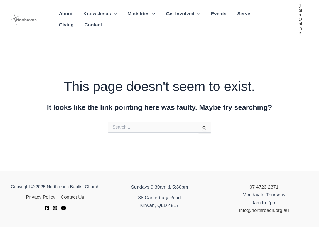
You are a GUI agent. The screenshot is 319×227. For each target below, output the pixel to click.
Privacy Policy (41, 197)
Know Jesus (97, 13)
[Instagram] (55, 208)
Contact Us (72, 197)
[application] (111, 13)
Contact (67, 25)
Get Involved (178, 13)
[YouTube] (63, 208)
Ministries (138, 13)
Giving (259, 13)
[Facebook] (46, 208)
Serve (236, 13)
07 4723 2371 (263, 187)
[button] (300, 19)
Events (212, 13)
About (65, 13)
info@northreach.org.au (264, 210)
